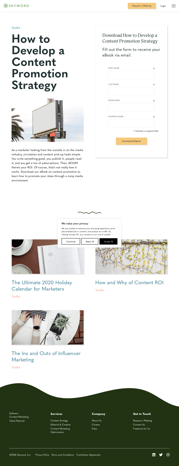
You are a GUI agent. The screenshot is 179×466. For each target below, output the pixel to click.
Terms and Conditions (62, 454)
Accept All (108, 241)
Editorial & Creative (61, 424)
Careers (96, 424)
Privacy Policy (42, 454)
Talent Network (17, 420)
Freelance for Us (141, 428)
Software (13, 413)
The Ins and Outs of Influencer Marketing (46, 356)
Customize (71, 241)
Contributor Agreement (88, 454)
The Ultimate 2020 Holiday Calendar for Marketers (42, 285)
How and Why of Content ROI (129, 282)
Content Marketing (19, 416)
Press (94, 428)
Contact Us (139, 424)
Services (56, 414)
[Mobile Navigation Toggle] (174, 4)
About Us (97, 420)
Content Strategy (59, 420)
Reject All (90, 241)
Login (163, 5)
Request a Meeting (141, 5)
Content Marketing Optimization (60, 430)
